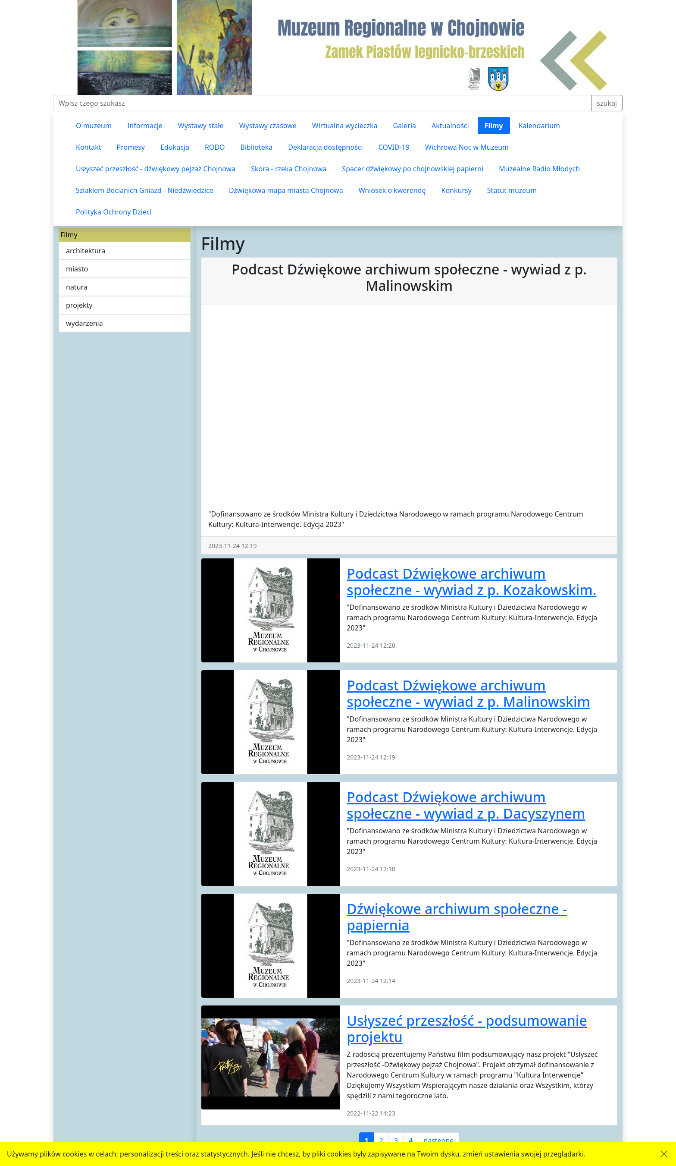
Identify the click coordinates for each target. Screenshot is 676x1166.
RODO (215, 147)
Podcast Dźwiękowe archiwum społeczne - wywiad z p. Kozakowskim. (471, 581)
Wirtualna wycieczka (345, 125)
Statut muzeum (512, 190)
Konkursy (456, 190)
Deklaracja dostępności (325, 147)
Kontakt (88, 147)
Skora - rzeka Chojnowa (288, 168)
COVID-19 (394, 147)
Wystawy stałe (201, 125)
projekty (79, 305)
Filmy (494, 125)
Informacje (145, 125)
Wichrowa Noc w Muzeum (467, 147)
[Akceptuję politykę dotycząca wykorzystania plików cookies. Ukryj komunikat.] (664, 1154)
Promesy (131, 147)
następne (438, 1140)
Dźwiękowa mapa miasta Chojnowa (286, 190)
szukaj (607, 103)
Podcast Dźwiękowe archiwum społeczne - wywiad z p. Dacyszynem (466, 805)
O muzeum (94, 125)
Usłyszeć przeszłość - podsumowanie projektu (467, 1028)
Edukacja (174, 147)
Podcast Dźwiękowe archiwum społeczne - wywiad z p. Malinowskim (468, 693)
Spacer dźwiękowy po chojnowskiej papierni (412, 168)
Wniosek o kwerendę (392, 190)
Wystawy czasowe (268, 125)
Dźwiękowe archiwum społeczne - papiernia (457, 916)
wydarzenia (84, 323)
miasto (77, 269)
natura (77, 287)
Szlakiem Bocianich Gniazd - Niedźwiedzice (144, 190)
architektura (85, 250)
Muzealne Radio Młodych (539, 168)
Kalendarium (539, 125)
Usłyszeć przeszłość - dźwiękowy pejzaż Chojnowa (155, 168)
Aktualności (450, 125)
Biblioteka (257, 147)
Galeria (404, 125)
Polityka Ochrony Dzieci (114, 212)
